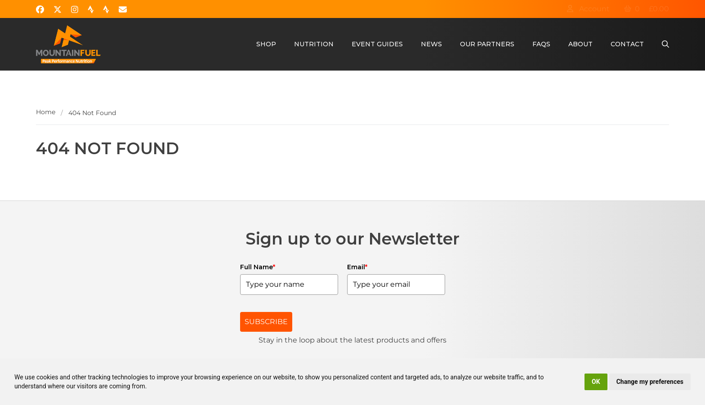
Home (45, 112)
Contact (627, 44)
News (431, 44)
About (580, 44)
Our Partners (487, 44)
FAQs (541, 44)
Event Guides (377, 44)
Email (357, 267)
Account (588, 8)
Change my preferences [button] (649, 381)
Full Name (257, 267)
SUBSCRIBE (266, 321)
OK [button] (596, 381)
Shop (266, 44)
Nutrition (314, 44)
